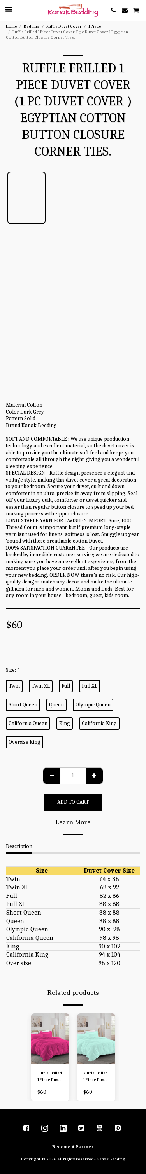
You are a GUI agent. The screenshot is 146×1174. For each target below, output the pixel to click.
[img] (50, 1038)
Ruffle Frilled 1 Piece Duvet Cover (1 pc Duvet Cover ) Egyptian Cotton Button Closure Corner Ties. (50, 1077)
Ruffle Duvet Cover (64, 26)
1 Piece (94, 26)
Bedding (32, 26)
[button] (8, 10)
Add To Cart (73, 802)
